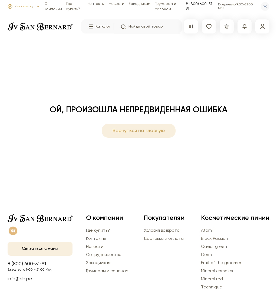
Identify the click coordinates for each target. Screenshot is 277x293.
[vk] (265, 6)
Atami (207, 230)
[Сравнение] (191, 26)
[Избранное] (209, 26)
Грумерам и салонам (107, 271)
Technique (211, 287)
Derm (206, 255)
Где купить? (98, 230)
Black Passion (214, 239)
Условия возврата (162, 230)
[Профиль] (262, 26)
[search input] (150, 27)
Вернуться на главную (139, 130)
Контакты (95, 4)
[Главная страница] (40, 25)
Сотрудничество (103, 255)
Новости (116, 4)
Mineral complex (217, 271)
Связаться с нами (40, 249)
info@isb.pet (21, 279)
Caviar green (214, 247)
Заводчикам (139, 4)
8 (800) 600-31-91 (200, 6)
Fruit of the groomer (221, 263)
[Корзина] (227, 26)
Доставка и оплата (164, 239)
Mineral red (212, 279)
